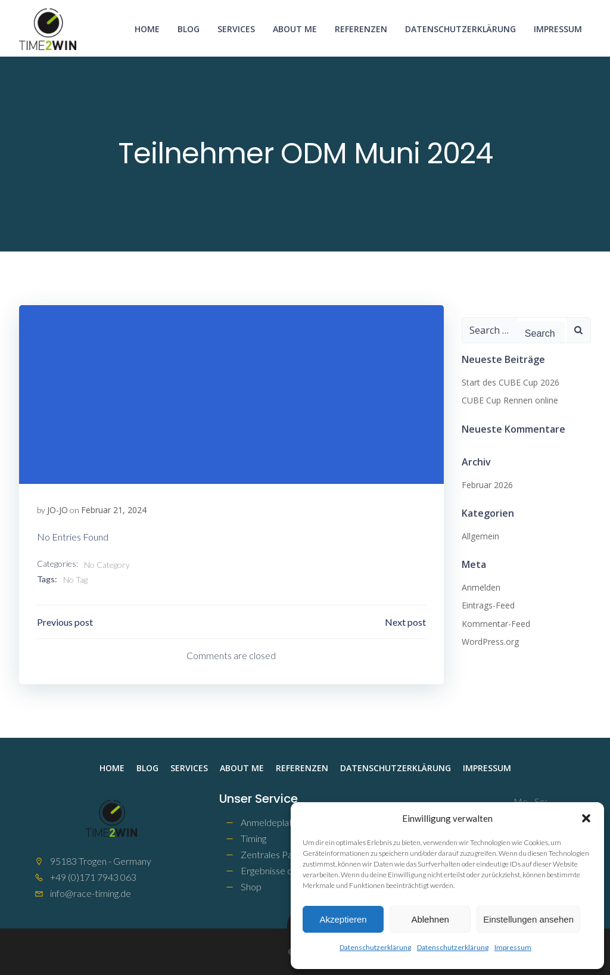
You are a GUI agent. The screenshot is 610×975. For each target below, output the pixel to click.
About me (295, 29)
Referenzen (361, 29)
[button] (586, 818)
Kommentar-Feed (496, 623)
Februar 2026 (487, 484)
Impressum (512, 947)
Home (147, 29)
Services (236, 29)
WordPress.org (490, 641)
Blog (189, 29)
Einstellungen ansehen (528, 919)
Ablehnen (430, 919)
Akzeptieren (342, 919)
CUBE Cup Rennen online (510, 400)
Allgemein (480, 536)
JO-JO (57, 510)
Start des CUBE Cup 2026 (510, 382)
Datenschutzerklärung (375, 947)
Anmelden (481, 587)
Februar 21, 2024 (114, 510)
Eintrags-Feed (488, 605)
